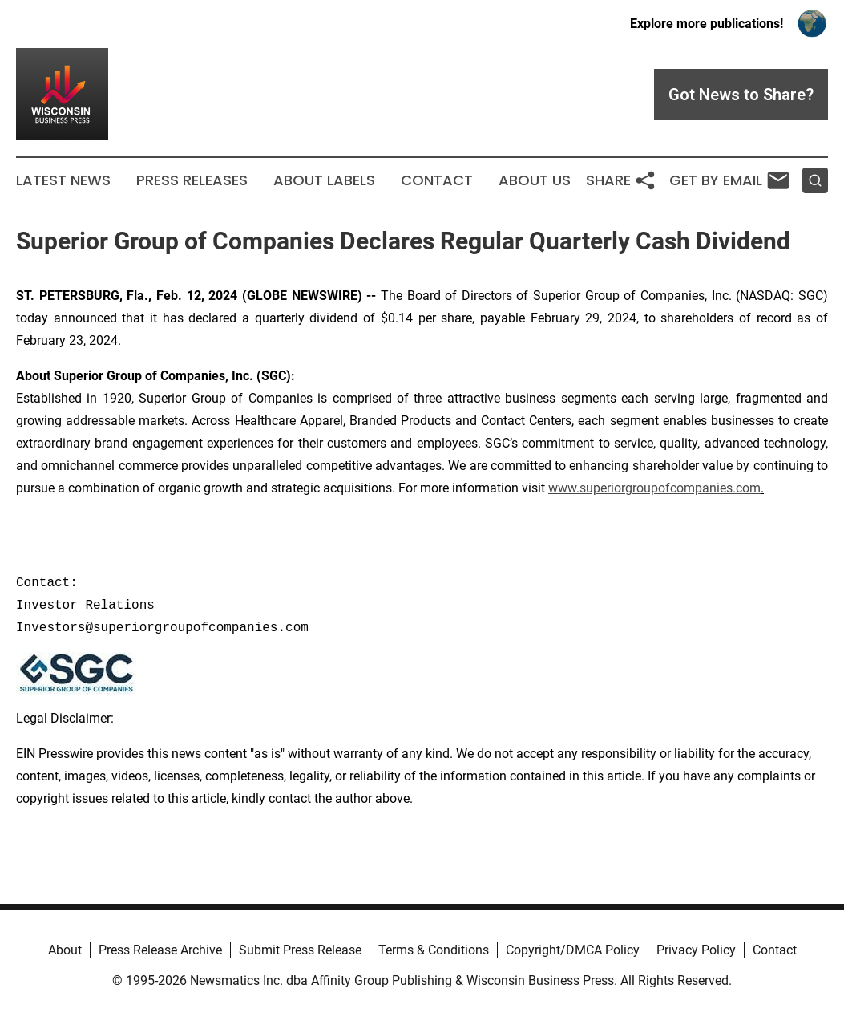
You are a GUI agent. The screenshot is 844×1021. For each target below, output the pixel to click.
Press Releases (192, 180)
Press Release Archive (160, 950)
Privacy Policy (696, 950)
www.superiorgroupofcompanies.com (654, 488)
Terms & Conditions (433, 950)
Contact (437, 180)
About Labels (324, 180)
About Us (535, 180)
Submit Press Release (300, 950)
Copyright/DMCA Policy (573, 950)
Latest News (63, 180)
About (65, 950)
